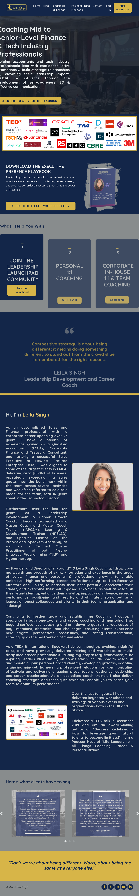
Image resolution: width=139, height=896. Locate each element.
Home (36, 4)
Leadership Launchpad (59, 7)
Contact (97, 4)
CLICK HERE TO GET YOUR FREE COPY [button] (40, 208)
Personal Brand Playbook (77, 9)
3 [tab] (73, 844)
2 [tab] (69, 844)
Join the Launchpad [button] (22, 300)
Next (137, 816)
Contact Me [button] (117, 309)
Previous (1, 816)
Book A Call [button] (69, 310)
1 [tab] (65, 844)
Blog (46, 4)
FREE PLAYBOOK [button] (122, 9)
